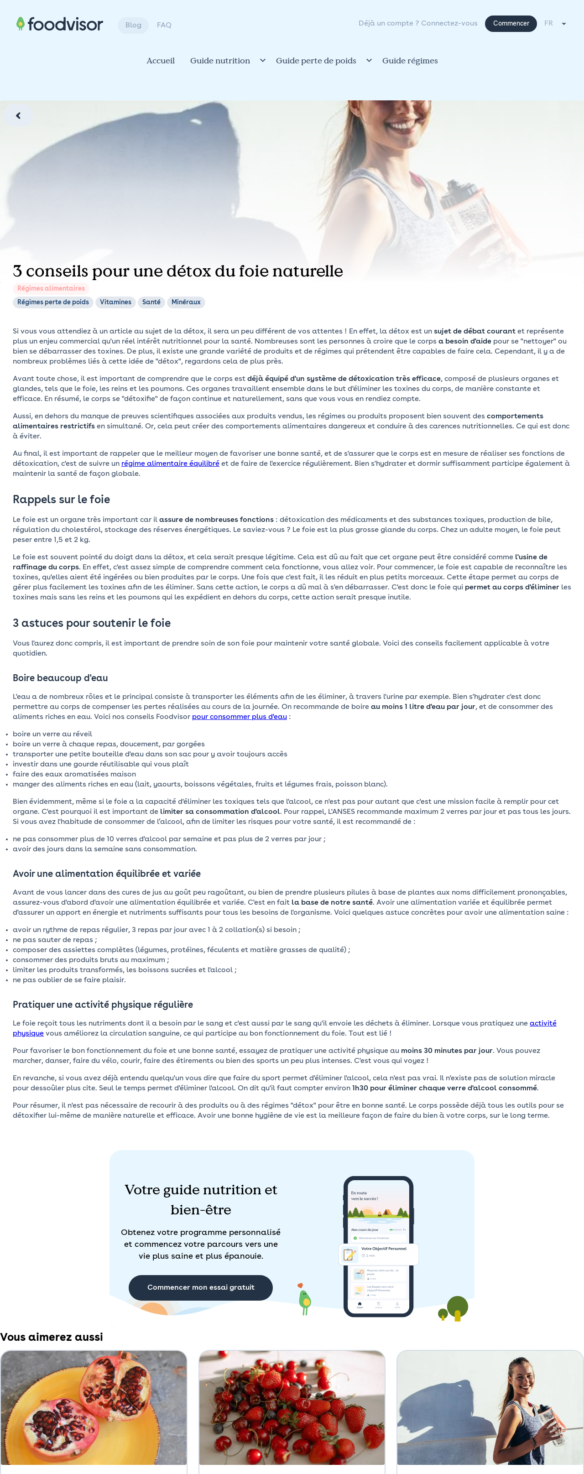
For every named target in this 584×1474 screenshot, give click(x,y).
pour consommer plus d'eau (239, 717)
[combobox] (556, 24)
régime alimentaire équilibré (170, 464)
